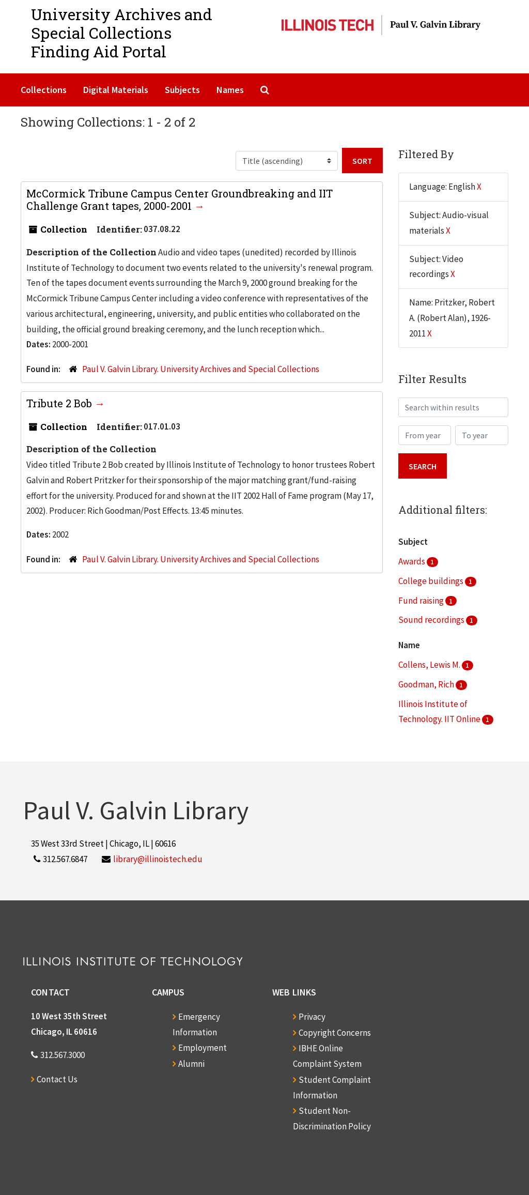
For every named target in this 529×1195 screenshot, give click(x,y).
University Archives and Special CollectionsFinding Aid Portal (121, 33)
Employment (202, 1047)
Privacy (312, 1016)
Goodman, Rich (427, 684)
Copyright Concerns (335, 1032)
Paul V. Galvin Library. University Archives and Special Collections (200, 369)
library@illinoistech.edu (158, 859)
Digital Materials (115, 90)
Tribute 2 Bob (60, 403)
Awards (412, 561)
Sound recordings (432, 619)
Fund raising (421, 600)
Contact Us (57, 1079)
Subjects (182, 90)
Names (230, 90)
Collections (44, 90)
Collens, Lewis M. (430, 664)
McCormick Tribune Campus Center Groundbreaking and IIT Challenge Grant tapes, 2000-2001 (179, 199)
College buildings (431, 581)
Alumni (191, 1063)
